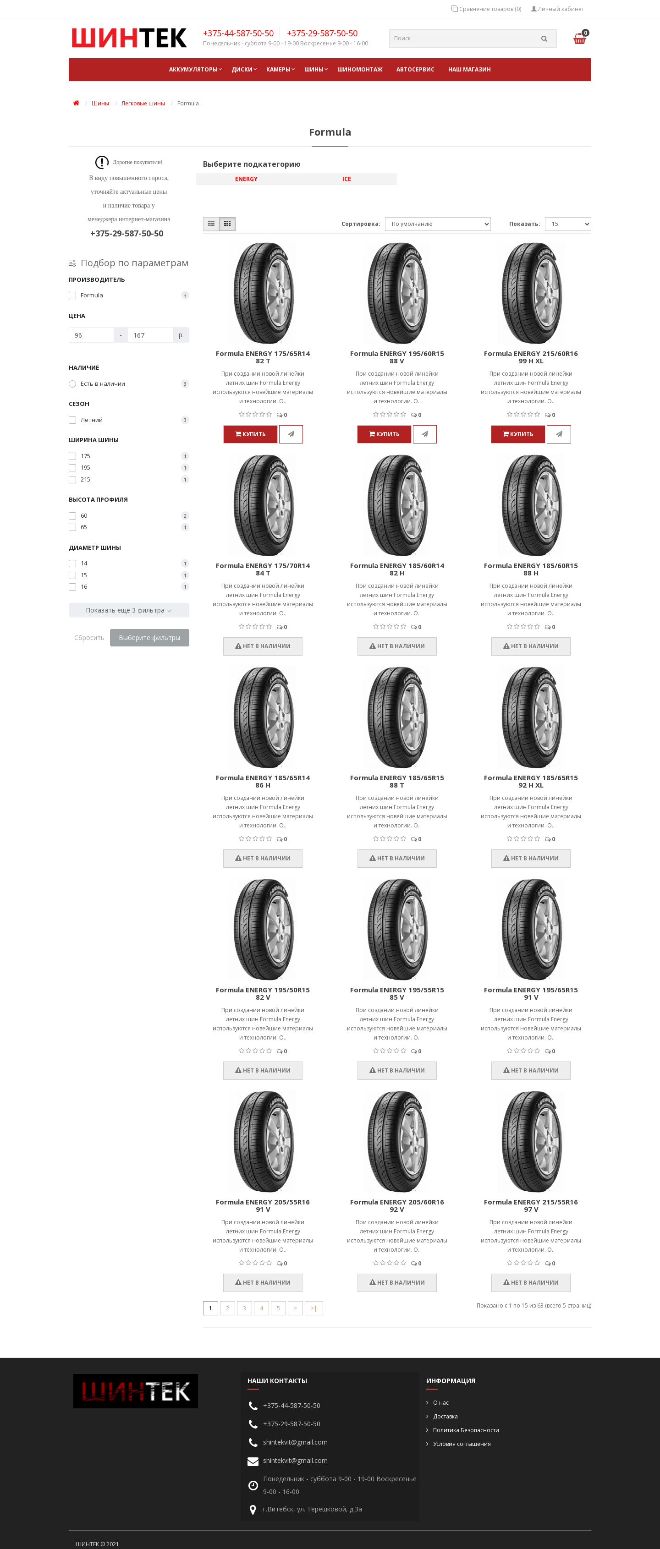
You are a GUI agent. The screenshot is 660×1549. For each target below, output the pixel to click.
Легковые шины (143, 103)
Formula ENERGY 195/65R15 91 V (531, 993)
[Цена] (91, 335)
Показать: (524, 224)
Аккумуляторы (193, 69)
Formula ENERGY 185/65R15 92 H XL (531, 781)
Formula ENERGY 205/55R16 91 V (263, 1205)
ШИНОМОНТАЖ (360, 69)
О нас (441, 1402)
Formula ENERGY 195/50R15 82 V (263, 993)
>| (314, 1308)
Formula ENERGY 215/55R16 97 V (531, 1205)
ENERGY (246, 179)
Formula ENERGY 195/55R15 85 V (397, 993)
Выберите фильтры (149, 637)
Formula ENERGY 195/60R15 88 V (397, 357)
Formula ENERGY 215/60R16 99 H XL (531, 357)
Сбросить (89, 637)
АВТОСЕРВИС (415, 69)
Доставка (445, 1416)
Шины (314, 69)
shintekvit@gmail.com (295, 1442)
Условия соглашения (462, 1443)
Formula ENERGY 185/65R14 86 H (263, 781)
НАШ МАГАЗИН (469, 69)
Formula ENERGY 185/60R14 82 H (397, 569)
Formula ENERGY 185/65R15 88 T (397, 781)
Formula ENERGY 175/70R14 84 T (263, 569)
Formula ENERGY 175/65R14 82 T (263, 357)
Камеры (278, 69)
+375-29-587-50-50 (322, 32)
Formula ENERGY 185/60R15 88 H (531, 569)
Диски (242, 69)
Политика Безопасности (466, 1430)
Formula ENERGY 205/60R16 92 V (397, 1205)
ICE (346, 179)
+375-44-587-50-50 (238, 32)
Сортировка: (360, 224)
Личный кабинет (557, 9)
